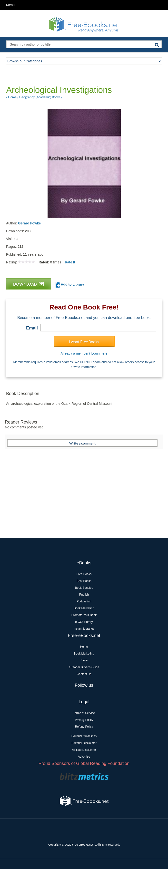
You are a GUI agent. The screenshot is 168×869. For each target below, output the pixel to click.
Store (84, 660)
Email (32, 328)
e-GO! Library (84, 622)
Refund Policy (84, 726)
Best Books (84, 581)
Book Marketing (84, 608)
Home (84, 646)
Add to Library (70, 285)
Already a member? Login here (83, 353)
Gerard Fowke (29, 223)
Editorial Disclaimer (84, 743)
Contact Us (84, 674)
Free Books (84, 574)
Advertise (84, 756)
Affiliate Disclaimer (84, 750)
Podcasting (84, 601)
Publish (84, 594)
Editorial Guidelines (84, 736)
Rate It (70, 262)
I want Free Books (84, 341)
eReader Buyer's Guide (84, 667)
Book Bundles (84, 587)
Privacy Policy (84, 720)
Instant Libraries (84, 628)
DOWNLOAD (28, 284)
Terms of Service (84, 713)
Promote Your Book (84, 615)
